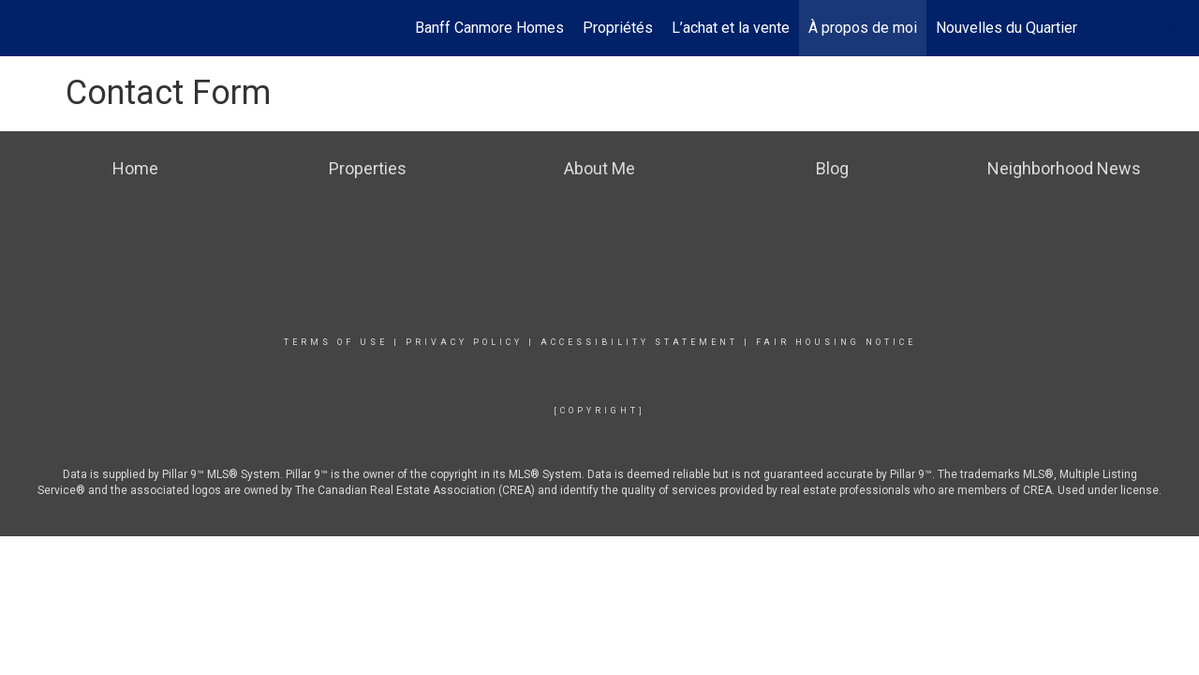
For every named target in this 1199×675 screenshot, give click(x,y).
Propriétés (618, 28)
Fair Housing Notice (836, 342)
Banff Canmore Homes (489, 28)
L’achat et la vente (731, 28)
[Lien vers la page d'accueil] (24, 28)
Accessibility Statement (639, 342)
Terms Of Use (336, 342)
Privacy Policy (464, 342)
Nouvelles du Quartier (1006, 28)
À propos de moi (862, 28)
